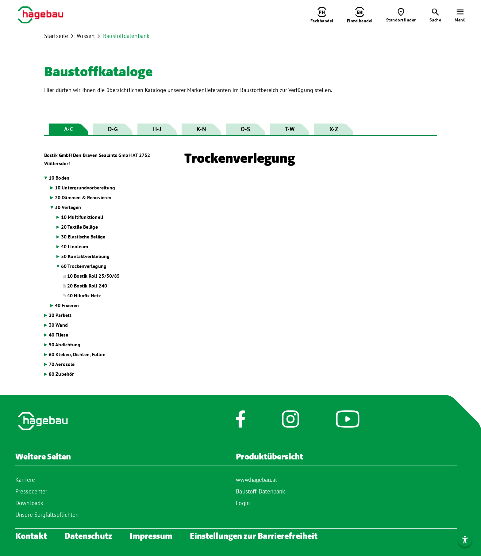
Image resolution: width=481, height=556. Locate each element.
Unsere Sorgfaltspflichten (47, 514)
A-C (68, 129)
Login (243, 503)
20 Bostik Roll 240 (87, 286)
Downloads (29, 503)
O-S (245, 129)
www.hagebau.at (256, 479)
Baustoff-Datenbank (260, 491)
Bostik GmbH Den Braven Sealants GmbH (97, 159)
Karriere (25, 479)
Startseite (56, 36)
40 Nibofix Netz (84, 295)
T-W (289, 129)
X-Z (333, 129)
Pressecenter (31, 491)
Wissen (85, 36)
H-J (157, 129)
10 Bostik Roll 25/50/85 (93, 276)
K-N (201, 129)
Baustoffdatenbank (126, 36)
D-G (112, 129)
